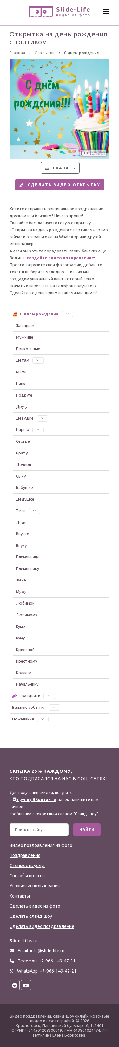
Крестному (26, 661)
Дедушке (25, 499)
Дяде (21, 522)
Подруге (24, 395)
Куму (20, 638)
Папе (20, 383)
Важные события (36, 707)
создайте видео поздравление (60, 258)
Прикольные (28, 348)
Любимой (25, 603)
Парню (30, 429)
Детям (30, 360)
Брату (22, 453)
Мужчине (24, 337)
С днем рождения (42, 314)
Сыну (21, 476)
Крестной (25, 649)
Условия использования (35, 885)
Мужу (21, 591)
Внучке (22, 533)
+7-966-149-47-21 (58, 971)
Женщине (25, 325)
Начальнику (27, 684)
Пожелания (30, 719)
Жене (21, 580)
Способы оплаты (27, 875)
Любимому (26, 614)
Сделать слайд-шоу (31, 916)
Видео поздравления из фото (41, 845)
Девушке (32, 418)
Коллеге (23, 672)
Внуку (21, 545)
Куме (20, 626)
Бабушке (24, 487)
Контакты (20, 895)
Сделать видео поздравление (42, 926)
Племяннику (27, 568)
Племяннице (28, 557)
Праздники (33, 696)
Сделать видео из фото (35, 906)
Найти (87, 830)
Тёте (28, 510)
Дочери (23, 464)
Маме (21, 372)
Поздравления (25, 855)
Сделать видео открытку (59, 185)
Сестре (23, 441)
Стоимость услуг (27, 865)
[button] (67, 314)
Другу (21, 406)
